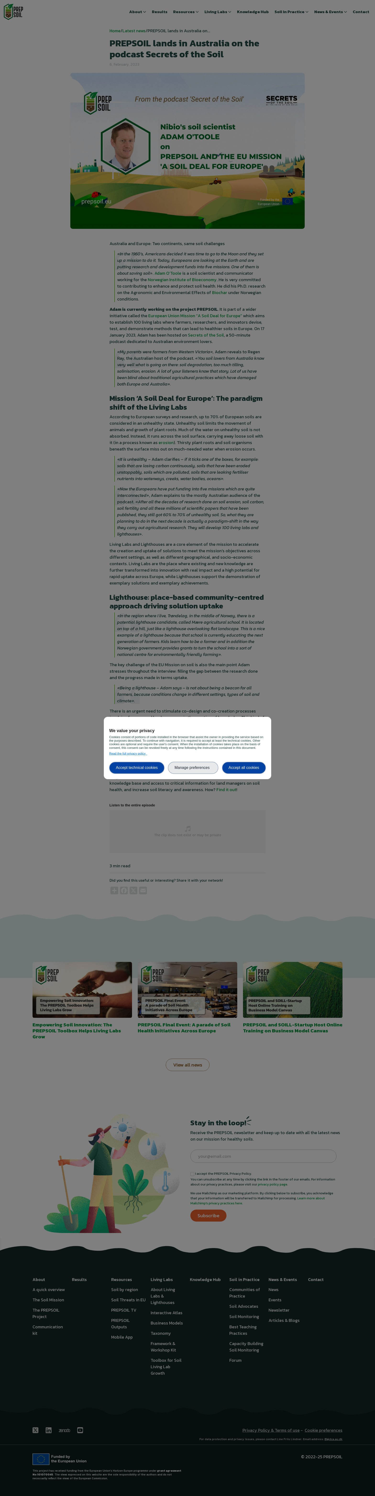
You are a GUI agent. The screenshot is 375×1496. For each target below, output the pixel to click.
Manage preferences (193, 768)
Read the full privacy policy (128, 753)
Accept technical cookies (137, 768)
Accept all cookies (244, 768)
